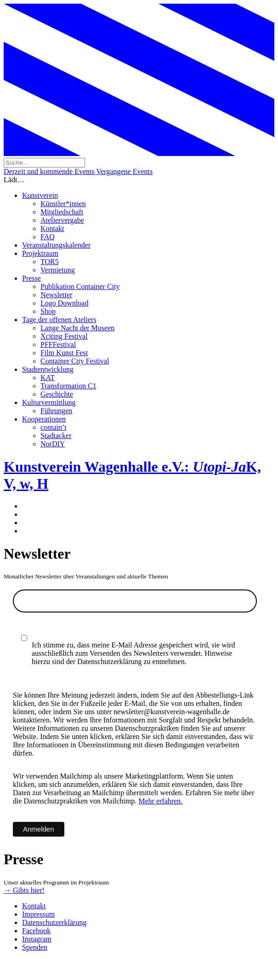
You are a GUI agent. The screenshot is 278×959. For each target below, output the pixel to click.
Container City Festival (74, 361)
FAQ (47, 237)
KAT (47, 377)
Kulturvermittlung (48, 402)
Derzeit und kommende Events (50, 171)
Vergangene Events (124, 171)
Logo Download (64, 303)
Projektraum (40, 253)
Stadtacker (56, 435)
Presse (31, 278)
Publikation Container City (79, 286)
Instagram (36, 939)
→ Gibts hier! (24, 890)
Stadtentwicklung (48, 369)
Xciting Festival (64, 336)
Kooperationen (44, 419)
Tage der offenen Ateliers (59, 320)
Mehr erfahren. (160, 801)
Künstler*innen (63, 204)
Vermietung (57, 270)
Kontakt (52, 228)
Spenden (34, 947)
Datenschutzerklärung (54, 922)
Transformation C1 (68, 386)
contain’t (53, 427)
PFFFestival (58, 344)
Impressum (38, 914)
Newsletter (56, 295)
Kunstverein (40, 195)
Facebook (36, 931)
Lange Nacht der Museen (77, 328)
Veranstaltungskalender (56, 245)
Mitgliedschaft (61, 212)
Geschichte (56, 394)
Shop (48, 311)
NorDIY (52, 444)
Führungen (56, 411)
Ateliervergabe (62, 220)
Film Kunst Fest (64, 353)
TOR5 (49, 262)
